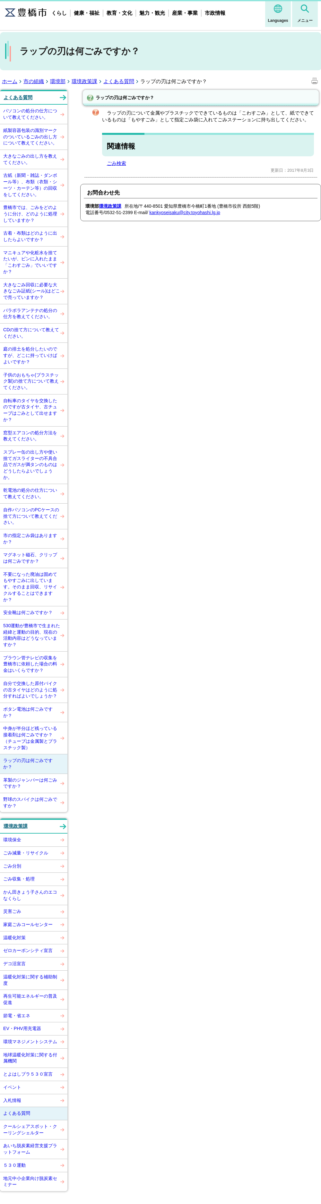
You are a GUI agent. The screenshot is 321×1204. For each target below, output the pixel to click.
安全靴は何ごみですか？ (28, 612)
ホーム (9, 81)
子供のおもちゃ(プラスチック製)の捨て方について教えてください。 (31, 381)
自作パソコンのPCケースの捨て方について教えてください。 (31, 516)
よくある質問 (118, 81)
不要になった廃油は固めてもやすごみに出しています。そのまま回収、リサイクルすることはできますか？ (30, 587)
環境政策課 (84, 81)
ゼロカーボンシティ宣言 (28, 950)
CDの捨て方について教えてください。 (31, 333)
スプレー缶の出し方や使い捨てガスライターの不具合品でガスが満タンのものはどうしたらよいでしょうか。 (30, 464)
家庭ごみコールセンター (28, 924)
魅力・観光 (152, 13)
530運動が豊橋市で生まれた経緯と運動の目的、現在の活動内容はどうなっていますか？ (31, 635)
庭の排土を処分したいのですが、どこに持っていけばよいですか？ (30, 355)
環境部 (57, 81)
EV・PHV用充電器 (22, 1028)
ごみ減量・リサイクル (25, 852)
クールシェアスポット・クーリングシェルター (30, 1129)
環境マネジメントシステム (30, 1041)
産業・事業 (185, 13)
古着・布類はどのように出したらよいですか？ (30, 236)
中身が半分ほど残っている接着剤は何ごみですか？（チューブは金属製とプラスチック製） (30, 738)
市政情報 (215, 13)
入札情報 (12, 1100)
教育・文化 (119, 13)
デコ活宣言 (14, 963)
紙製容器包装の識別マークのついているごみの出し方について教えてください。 (30, 136)
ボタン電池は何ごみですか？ (28, 712)
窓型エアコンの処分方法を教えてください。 (30, 436)
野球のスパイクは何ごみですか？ (30, 802)
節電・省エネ (16, 1015)
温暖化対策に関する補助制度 (30, 980)
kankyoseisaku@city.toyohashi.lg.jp (184, 212)
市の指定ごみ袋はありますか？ (30, 538)
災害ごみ (12, 911)
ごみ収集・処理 (19, 878)
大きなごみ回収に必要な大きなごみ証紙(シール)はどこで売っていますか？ (31, 291)
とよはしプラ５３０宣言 (28, 1074)
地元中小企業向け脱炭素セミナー (30, 1181)
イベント (12, 1087)
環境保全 (12, 839)
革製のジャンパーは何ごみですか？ (30, 783)
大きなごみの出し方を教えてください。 (30, 159)
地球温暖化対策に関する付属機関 (30, 1058)
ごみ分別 (12, 866)
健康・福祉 (87, 13)
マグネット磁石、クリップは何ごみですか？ (30, 558)
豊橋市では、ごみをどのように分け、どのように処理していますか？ (30, 213)
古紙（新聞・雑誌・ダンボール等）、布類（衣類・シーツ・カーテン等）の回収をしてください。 (30, 185)
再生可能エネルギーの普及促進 (30, 999)
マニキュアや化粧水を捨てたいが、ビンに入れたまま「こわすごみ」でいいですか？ (30, 262)
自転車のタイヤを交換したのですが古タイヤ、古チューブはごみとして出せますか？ (30, 410)
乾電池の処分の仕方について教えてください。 (30, 493)
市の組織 (33, 81)
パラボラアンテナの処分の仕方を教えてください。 (30, 313)
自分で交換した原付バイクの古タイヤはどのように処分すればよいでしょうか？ (30, 689)
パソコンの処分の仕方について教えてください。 (30, 114)
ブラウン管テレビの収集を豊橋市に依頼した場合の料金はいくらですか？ (30, 664)
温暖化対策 (14, 937)
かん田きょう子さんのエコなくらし (30, 895)
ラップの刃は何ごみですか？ (28, 763)
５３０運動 (14, 1165)
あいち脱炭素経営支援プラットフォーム (30, 1149)
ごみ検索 (116, 163)
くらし (59, 13)
